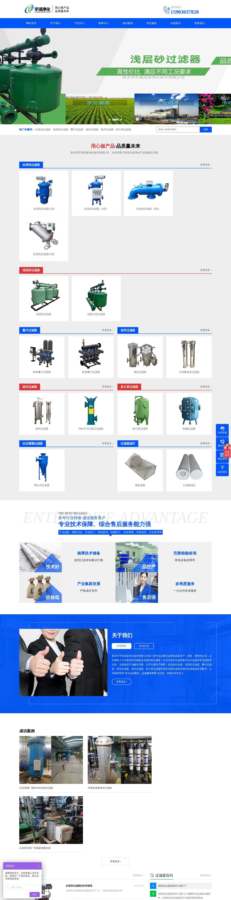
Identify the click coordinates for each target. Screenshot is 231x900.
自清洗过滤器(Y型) (188, 206)
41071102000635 (166, 895)
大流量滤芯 (189, 433)
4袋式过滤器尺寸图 (77, 819)
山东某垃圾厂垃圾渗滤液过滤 (166, 734)
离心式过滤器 (42, 433)
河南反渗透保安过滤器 (97, 734)
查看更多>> (138, 761)
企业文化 (144, 594)
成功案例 (127, 23)
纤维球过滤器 (72, 833)
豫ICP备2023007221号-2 (133, 895)
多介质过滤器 (123, 129)
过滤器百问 (108, 858)
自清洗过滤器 (43, 129)
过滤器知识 (108, 853)
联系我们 (200, 23)
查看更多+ (121, 630)
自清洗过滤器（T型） (90, 206)
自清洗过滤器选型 (77, 807)
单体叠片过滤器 (42, 320)
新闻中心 (103, 23)
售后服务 (151, 23)
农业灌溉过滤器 (48, 868)
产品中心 (79, 23)
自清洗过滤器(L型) (41, 206)
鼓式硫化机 (87, 833)
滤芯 (36, 833)
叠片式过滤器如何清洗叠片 (81, 794)
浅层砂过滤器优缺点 (78, 801)
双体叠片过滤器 (91, 320)
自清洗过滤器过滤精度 (79, 788)
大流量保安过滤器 (189, 320)
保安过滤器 (92, 129)
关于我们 (55, 23)
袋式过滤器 (107, 129)
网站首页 (31, 23)
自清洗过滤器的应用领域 (79, 772)
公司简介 (122, 594)
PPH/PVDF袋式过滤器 (91, 377)
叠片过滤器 (77, 129)
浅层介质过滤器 (91, 263)
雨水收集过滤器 (75, 813)
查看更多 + (206, 165)
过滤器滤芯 (74, 868)
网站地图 (181, 895)
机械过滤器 (189, 377)
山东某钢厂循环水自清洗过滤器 (36, 734)
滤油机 (45, 833)
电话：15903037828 (140, 861)
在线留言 (176, 23)
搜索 (206, 130)
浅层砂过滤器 (60, 129)
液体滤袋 (140, 433)
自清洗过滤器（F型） (139, 206)
